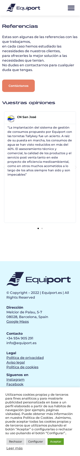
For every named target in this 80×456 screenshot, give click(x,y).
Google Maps (17, 322)
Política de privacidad (25, 358)
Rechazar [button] (15, 441)
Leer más (14, 448)
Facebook (14, 384)
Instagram (15, 380)
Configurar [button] (35, 441)
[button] (71, 7)
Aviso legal (15, 362)
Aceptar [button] (55, 441)
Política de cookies (22, 367)
